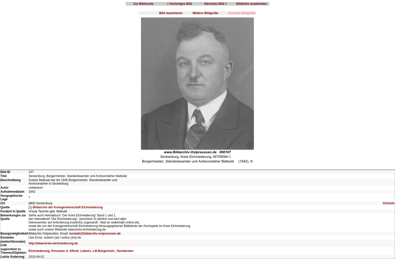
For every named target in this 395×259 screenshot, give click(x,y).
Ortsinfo (388, 203)
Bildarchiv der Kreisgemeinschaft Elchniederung (68, 207)
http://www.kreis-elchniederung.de (53, 243)
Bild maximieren (171, 13)
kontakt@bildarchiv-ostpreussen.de (95, 233)
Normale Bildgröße (241, 13)
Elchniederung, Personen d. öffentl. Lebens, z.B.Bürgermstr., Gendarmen (81, 251)
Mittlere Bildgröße (205, 13)
